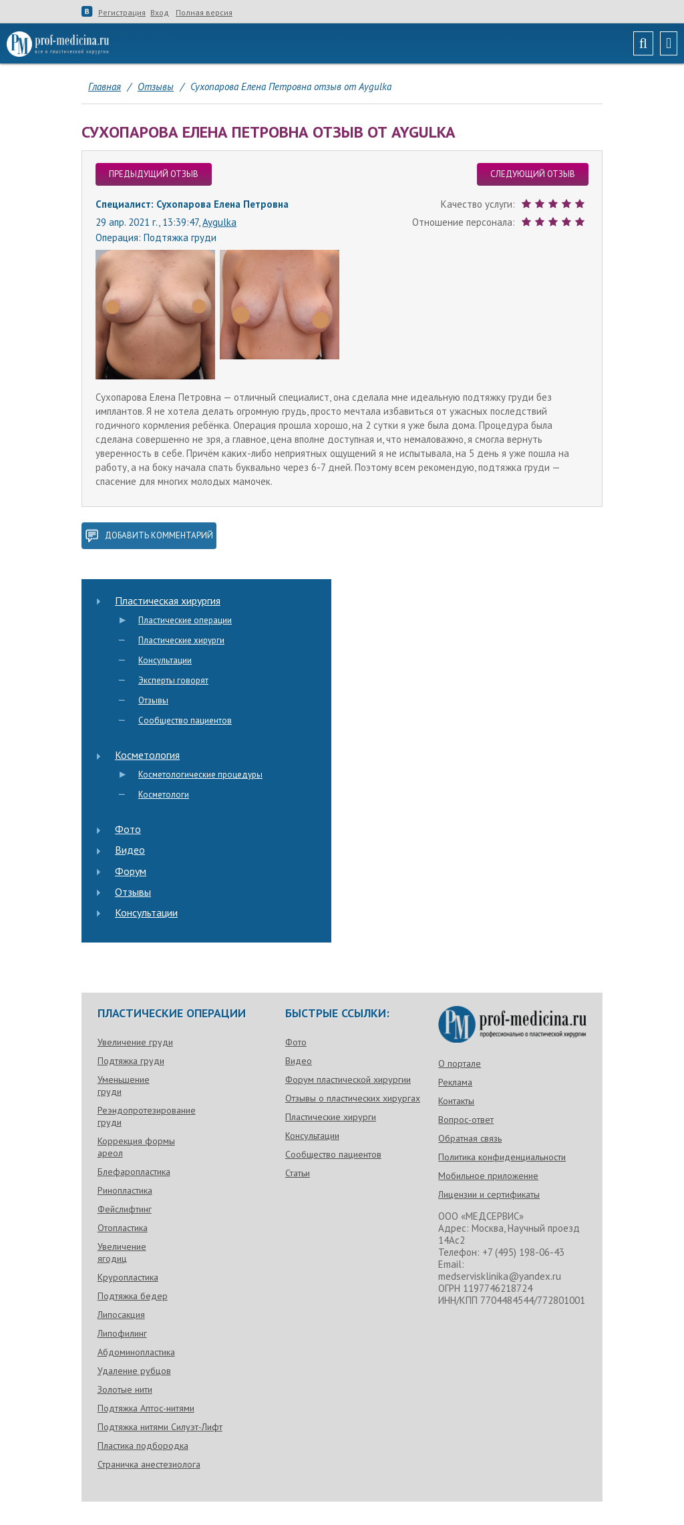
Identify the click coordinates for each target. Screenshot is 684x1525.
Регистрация (122, 13)
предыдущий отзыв (153, 174)
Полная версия (204, 13)
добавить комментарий (149, 535)
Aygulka (219, 222)
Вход (159, 13)
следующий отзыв (532, 174)
